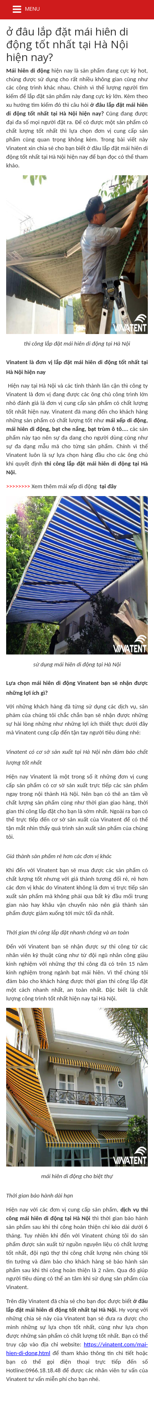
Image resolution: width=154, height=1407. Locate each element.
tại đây (107, 486)
